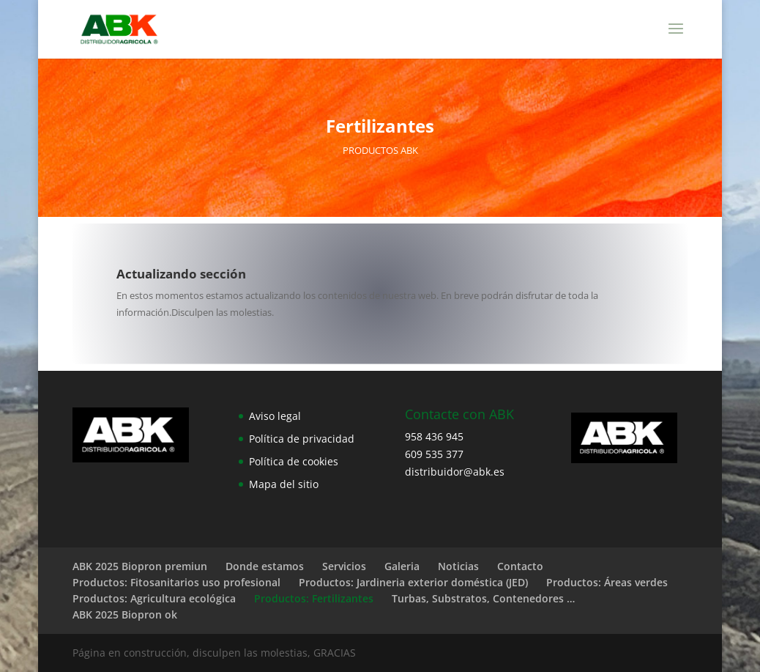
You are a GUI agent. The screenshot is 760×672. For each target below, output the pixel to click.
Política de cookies (293, 461)
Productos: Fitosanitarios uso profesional (176, 582)
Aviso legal (275, 416)
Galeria (402, 566)
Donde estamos (265, 566)
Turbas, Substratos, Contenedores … (483, 598)
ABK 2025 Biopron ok (124, 614)
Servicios (344, 566)
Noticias (458, 566)
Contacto (520, 566)
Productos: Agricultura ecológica (154, 598)
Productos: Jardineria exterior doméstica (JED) (413, 582)
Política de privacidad (301, 439)
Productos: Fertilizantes (313, 598)
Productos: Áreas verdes (607, 582)
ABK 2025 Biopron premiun (139, 566)
